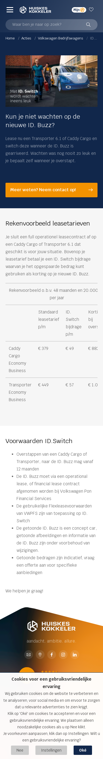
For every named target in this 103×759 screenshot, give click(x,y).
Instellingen (51, 750)
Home (10, 38)
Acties (26, 38)
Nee (19, 750)
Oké (83, 750)
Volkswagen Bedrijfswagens (61, 38)
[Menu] (9, 9)
